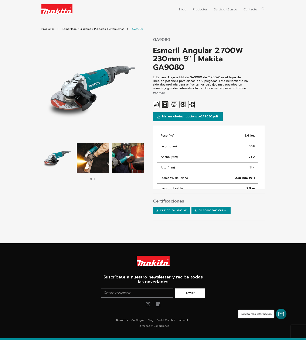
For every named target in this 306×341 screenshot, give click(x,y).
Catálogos (137, 321)
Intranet (183, 321)
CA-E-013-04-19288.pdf (171, 211)
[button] (91, 179)
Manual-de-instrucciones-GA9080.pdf (189, 117)
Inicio (182, 9)
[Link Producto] (137, 29)
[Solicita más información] (262, 314)
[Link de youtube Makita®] (158, 305)
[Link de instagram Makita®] (148, 305)
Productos (200, 9)
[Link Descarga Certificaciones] (171, 211)
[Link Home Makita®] (153, 262)
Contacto (250, 9)
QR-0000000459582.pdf (209, 211)
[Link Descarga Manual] (189, 117)
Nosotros (122, 321)
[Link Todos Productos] (48, 29)
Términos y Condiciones (153, 327)
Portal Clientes (166, 321)
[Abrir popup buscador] (263, 8)
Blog (150, 321)
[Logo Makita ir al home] (56, 9)
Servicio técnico (225, 9)
